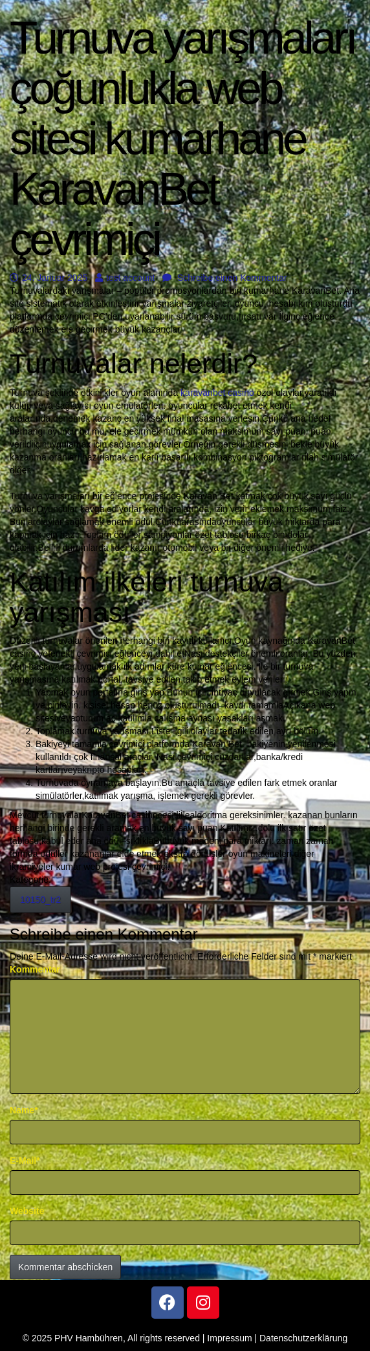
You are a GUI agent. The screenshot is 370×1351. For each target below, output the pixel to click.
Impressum (229, 1338)
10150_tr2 (40, 899)
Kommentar (35, 969)
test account (125, 278)
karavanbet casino (217, 392)
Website (27, 1211)
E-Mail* (25, 1160)
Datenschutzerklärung (303, 1338)
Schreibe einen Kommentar (224, 278)
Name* (24, 1110)
